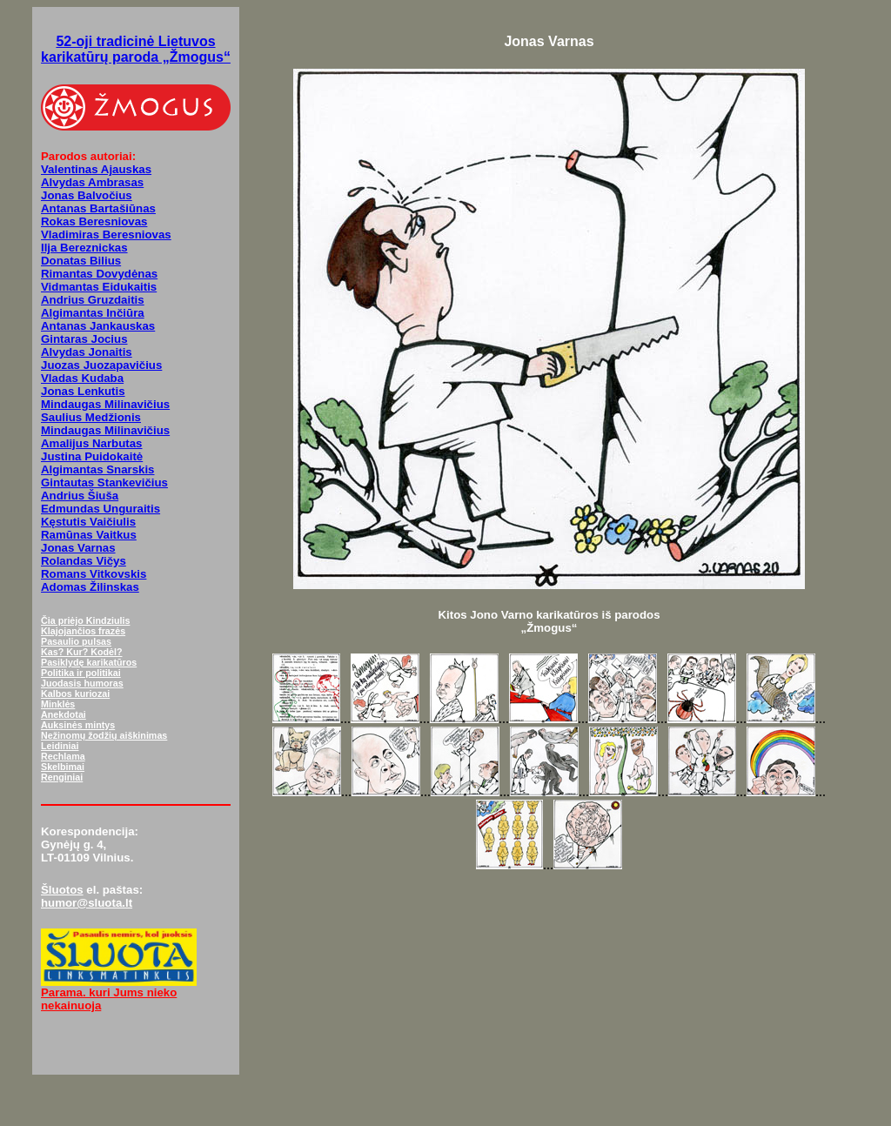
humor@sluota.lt (86, 902)
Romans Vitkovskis (93, 573)
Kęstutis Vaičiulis (88, 521)
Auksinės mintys (78, 725)
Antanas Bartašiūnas (98, 208)
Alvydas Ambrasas (92, 182)
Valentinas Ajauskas (96, 169)
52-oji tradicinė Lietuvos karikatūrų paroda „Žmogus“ (136, 49)
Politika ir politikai (81, 672)
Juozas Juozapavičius (101, 365)
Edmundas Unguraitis (100, 508)
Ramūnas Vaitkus (89, 534)
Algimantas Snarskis (98, 469)
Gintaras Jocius (84, 338)
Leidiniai (59, 746)
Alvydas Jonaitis (86, 352)
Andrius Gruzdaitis (92, 299)
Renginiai (62, 777)
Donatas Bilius (81, 260)
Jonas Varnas (78, 547)
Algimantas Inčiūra (92, 312)
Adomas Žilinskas (90, 586)
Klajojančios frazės (83, 631)
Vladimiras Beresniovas (106, 234)
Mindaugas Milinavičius (105, 404)
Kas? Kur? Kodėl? (82, 652)
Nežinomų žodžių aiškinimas (104, 735)
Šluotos (62, 889)
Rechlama (63, 756)
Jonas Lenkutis (83, 391)
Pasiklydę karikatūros (89, 662)
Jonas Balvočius (86, 195)
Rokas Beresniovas (94, 221)
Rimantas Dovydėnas (99, 273)
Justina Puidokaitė (92, 456)
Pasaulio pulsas (76, 641)
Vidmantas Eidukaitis (99, 286)
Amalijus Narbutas (91, 443)
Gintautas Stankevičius (104, 482)
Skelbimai (62, 766)
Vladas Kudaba (82, 378)
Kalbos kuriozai (75, 693)
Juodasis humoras (82, 683)
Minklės (58, 704)
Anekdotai (63, 714)
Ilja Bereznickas (84, 247)
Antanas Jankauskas (98, 325)
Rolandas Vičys (83, 560)
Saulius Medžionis (91, 417)
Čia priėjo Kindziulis (85, 620)
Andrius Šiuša (79, 495)
